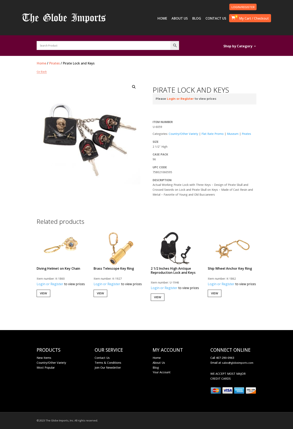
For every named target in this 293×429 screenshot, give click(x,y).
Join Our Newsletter (108, 367)
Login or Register (180, 99)
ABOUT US (180, 19)
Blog (156, 367)
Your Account (162, 372)
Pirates (54, 63)
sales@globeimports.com (237, 363)
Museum (232, 134)
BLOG (196, 19)
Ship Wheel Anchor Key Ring (230, 268)
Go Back (42, 71)
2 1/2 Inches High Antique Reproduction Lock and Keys (173, 270)
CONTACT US (216, 19)
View (43, 293)
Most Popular (46, 367)
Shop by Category (237, 46)
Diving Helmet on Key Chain (58, 268)
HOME (162, 19)
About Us (159, 363)
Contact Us (102, 358)
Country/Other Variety (183, 134)
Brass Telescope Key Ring (114, 268)
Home (41, 63)
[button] (134, 87)
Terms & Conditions (108, 363)
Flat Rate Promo (212, 134)
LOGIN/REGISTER (243, 7)
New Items (44, 358)
